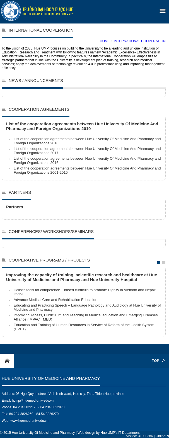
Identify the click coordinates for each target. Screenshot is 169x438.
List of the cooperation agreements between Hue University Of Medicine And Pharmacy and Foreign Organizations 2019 (82, 126)
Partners (20, 192)
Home (105, 41)
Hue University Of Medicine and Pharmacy (51, 378)
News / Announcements (36, 80)
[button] (161, 9)
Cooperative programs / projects (49, 260)
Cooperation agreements (39, 109)
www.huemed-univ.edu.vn (29, 421)
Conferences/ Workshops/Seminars (51, 231)
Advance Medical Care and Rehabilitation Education (55, 300)
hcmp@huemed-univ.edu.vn (33, 400)
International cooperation (140, 41)
